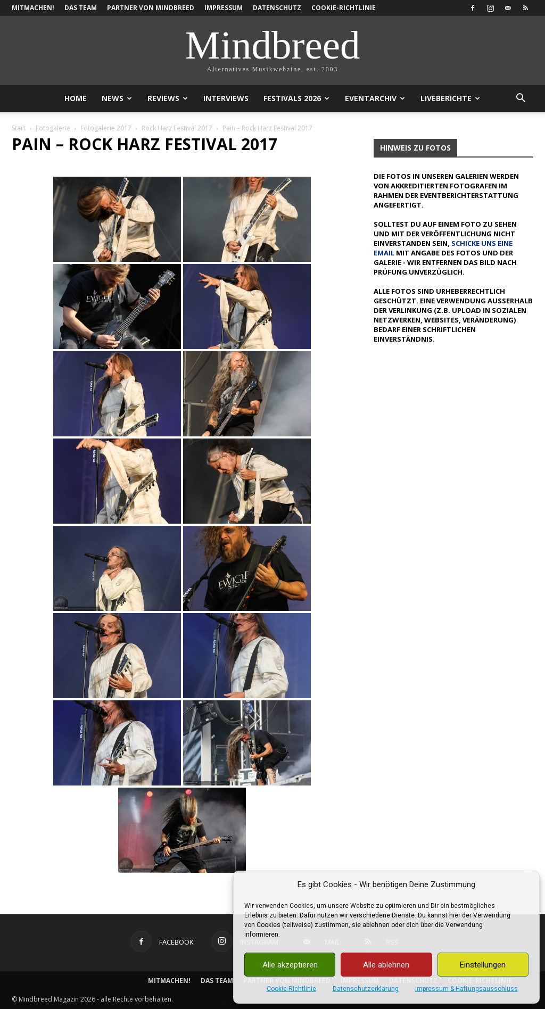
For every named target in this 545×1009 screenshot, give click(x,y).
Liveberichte (450, 98)
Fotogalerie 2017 (105, 128)
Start (19, 128)
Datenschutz (277, 7)
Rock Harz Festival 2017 (177, 128)
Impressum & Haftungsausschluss (466, 989)
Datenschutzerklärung (366, 989)
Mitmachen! (33, 7)
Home (75, 98)
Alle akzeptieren (290, 965)
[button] (520, 99)
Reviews (167, 98)
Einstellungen (483, 965)
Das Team (80, 7)
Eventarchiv (375, 98)
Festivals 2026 (296, 98)
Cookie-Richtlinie (291, 989)
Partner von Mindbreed (150, 7)
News (117, 98)
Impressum (223, 7)
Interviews (226, 98)
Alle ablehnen (386, 965)
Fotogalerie (53, 128)
